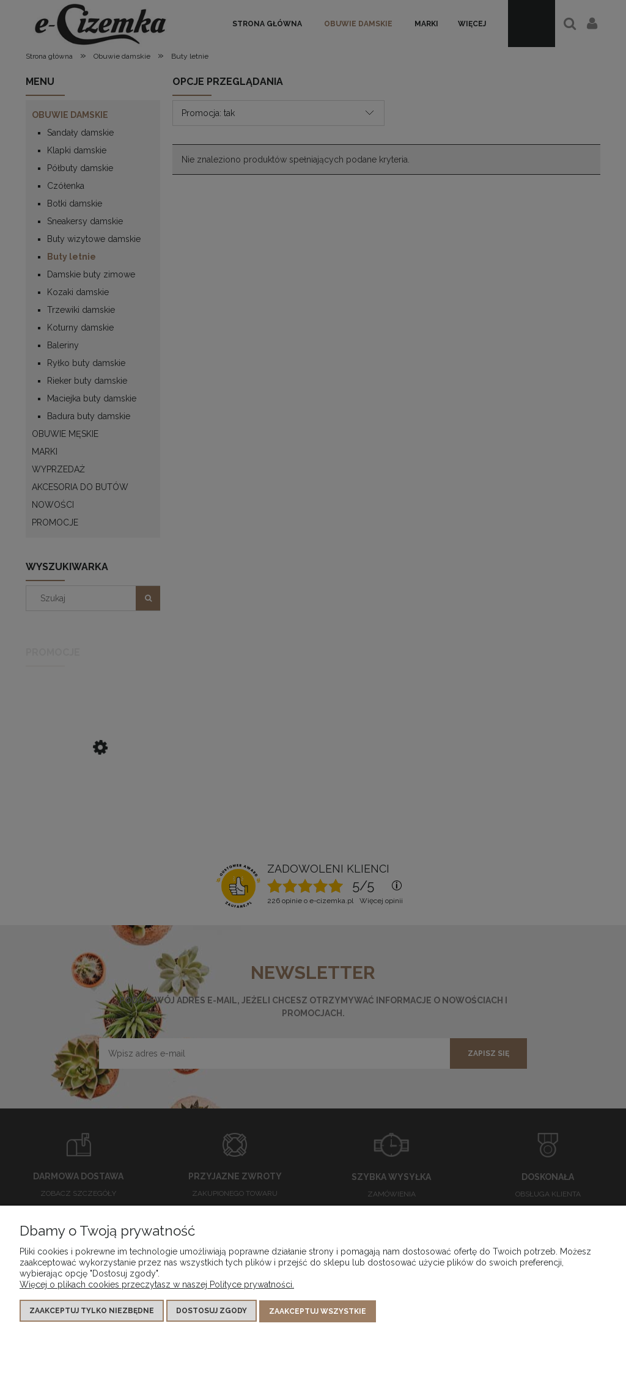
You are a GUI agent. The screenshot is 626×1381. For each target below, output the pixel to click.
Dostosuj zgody (211, 1311)
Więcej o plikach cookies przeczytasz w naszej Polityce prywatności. (157, 1285)
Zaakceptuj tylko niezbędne (91, 1311)
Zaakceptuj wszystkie (317, 1311)
